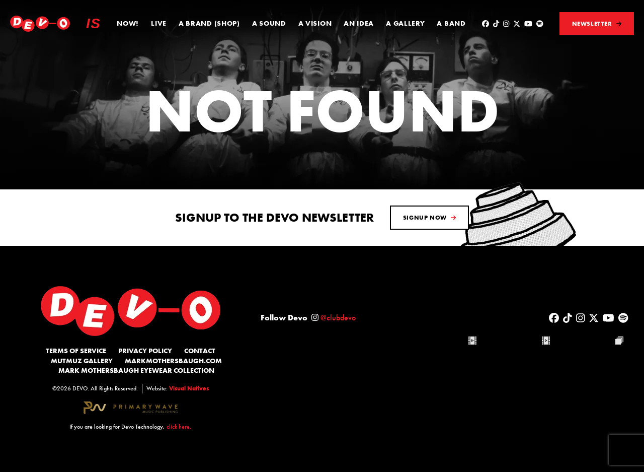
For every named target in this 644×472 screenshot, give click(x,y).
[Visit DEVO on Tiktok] (496, 23)
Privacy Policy (145, 350)
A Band (451, 23)
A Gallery (405, 23)
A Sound (269, 23)
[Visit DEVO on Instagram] (506, 23)
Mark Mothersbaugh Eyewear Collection (136, 370)
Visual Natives (189, 388)
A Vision (315, 23)
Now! (128, 23)
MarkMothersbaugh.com (173, 360)
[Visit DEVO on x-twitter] (516, 23)
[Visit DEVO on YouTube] (528, 23)
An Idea (359, 23)
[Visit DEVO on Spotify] (539, 23)
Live (159, 23)
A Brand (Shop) (209, 23)
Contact (199, 350)
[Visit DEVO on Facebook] (485, 23)
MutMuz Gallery (82, 360)
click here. (179, 427)
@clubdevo (338, 317)
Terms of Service (76, 350)
